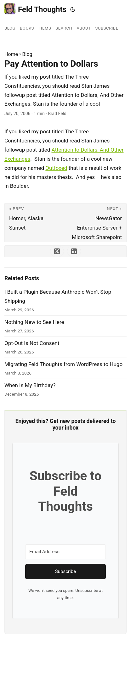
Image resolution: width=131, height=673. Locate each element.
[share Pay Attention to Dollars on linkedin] (74, 251)
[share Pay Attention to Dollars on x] (57, 251)
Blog (27, 54)
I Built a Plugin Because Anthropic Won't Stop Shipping (57, 296)
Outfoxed (56, 168)
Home (11, 54)
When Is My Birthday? (29, 385)
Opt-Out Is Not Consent (31, 343)
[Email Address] (65, 551)
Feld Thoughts (35, 8)
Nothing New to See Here (34, 322)
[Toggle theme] (73, 9)
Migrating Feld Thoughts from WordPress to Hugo (63, 364)
